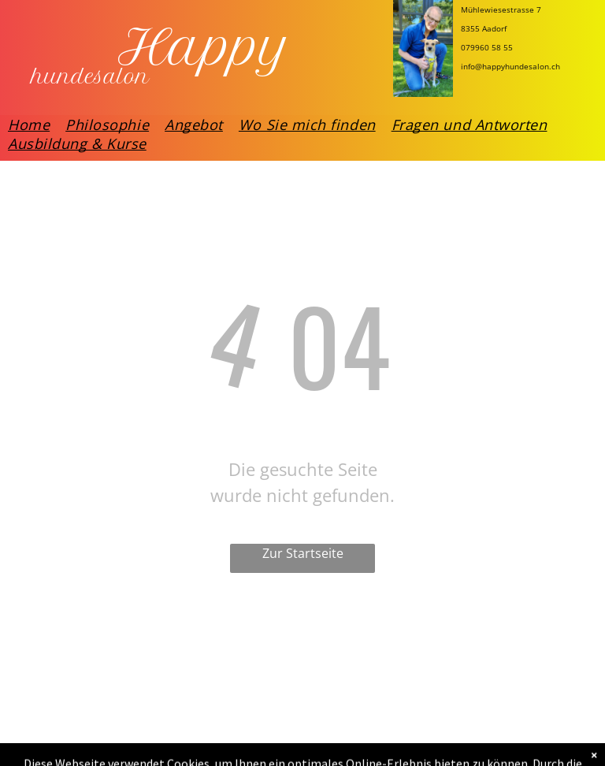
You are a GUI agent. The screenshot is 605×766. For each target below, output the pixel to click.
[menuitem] (29, 124)
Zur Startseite (302, 553)
